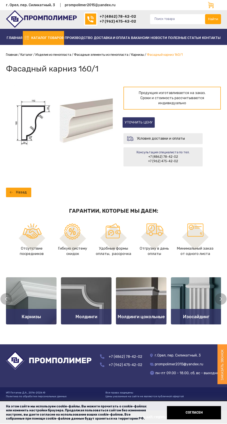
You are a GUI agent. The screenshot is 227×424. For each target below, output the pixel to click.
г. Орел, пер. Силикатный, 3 (30, 5)
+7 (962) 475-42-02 (118, 21)
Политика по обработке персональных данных (36, 396)
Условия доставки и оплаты (161, 139)
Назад (21, 192)
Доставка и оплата (112, 38)
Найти (213, 19)
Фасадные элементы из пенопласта (101, 55)
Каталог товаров (47, 38)
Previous (6, 299)
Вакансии (140, 38)
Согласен (194, 412)
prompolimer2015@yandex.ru (90, 5)
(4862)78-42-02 (90, 19)
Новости (159, 38)
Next (221, 299)
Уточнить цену (144, 122)
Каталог (26, 55)
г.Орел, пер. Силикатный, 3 (175, 355)
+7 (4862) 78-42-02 (118, 16)
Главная (14, 38)
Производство (79, 38)
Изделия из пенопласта (53, 55)
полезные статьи (184, 38)
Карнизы (137, 55)
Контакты (211, 38)
